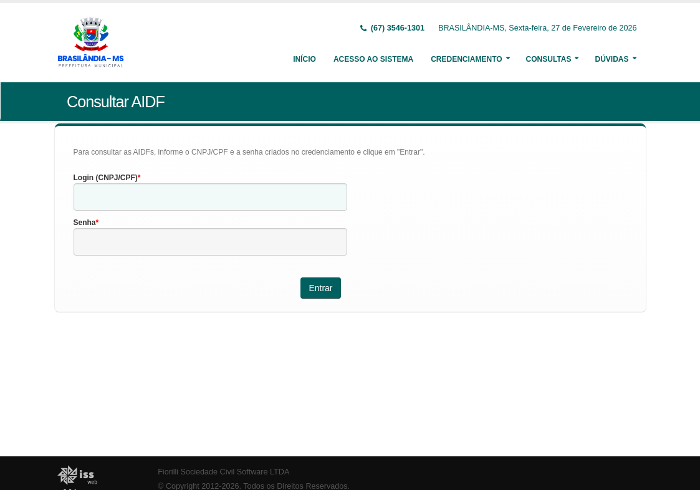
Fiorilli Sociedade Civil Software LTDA (223, 472)
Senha (85, 222)
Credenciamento (466, 59)
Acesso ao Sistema (373, 59)
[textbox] (210, 197)
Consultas (549, 59)
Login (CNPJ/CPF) (106, 177)
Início (304, 59)
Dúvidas (611, 59)
